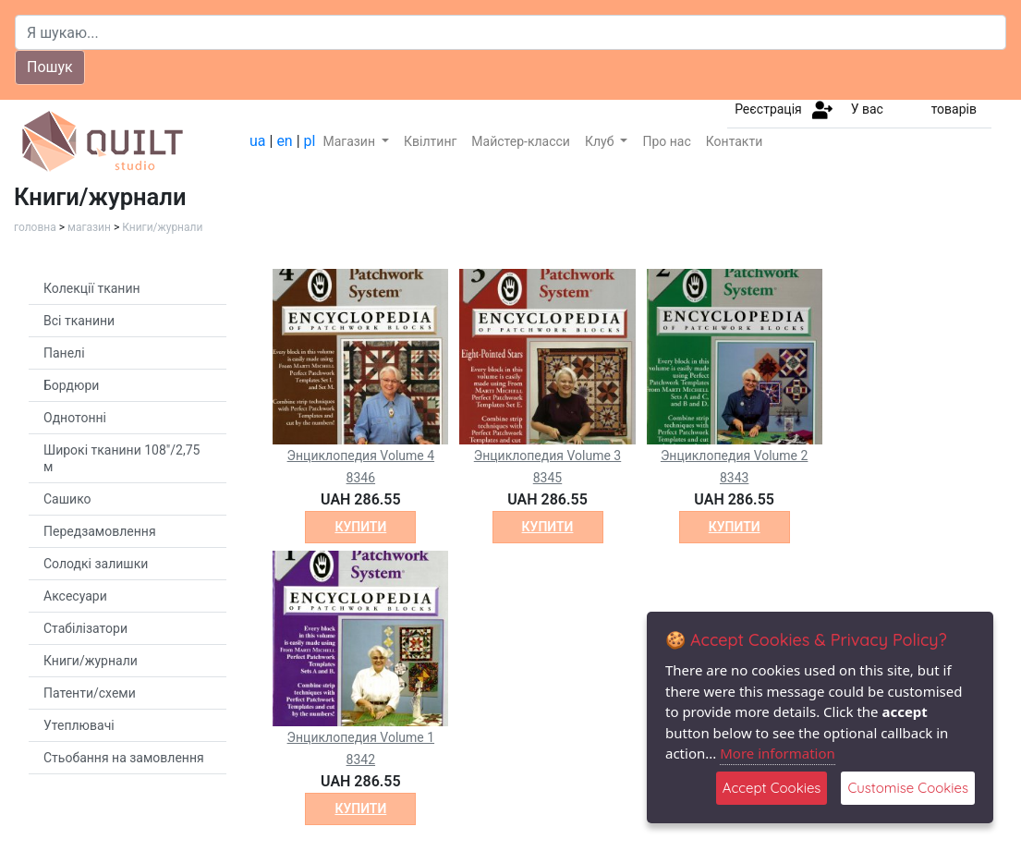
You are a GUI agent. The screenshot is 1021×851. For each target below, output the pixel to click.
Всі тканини (79, 320)
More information (777, 753)
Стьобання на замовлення (123, 757)
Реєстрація (768, 109)
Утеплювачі (79, 725)
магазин (89, 227)
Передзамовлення (99, 531)
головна (35, 227)
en (284, 141)
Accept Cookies (772, 787)
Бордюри (71, 385)
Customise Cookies (907, 787)
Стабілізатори (85, 628)
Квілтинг (430, 141)
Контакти (734, 141)
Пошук (50, 67)
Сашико (67, 499)
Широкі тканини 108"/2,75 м (121, 458)
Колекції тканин (91, 288)
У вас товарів (914, 109)
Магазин (350, 141)
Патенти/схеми (89, 693)
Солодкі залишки (95, 563)
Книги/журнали (162, 227)
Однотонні (74, 417)
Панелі (64, 353)
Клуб (601, 141)
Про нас (666, 141)
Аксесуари (75, 596)
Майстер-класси (520, 141)
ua (257, 141)
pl (310, 141)
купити (360, 526)
